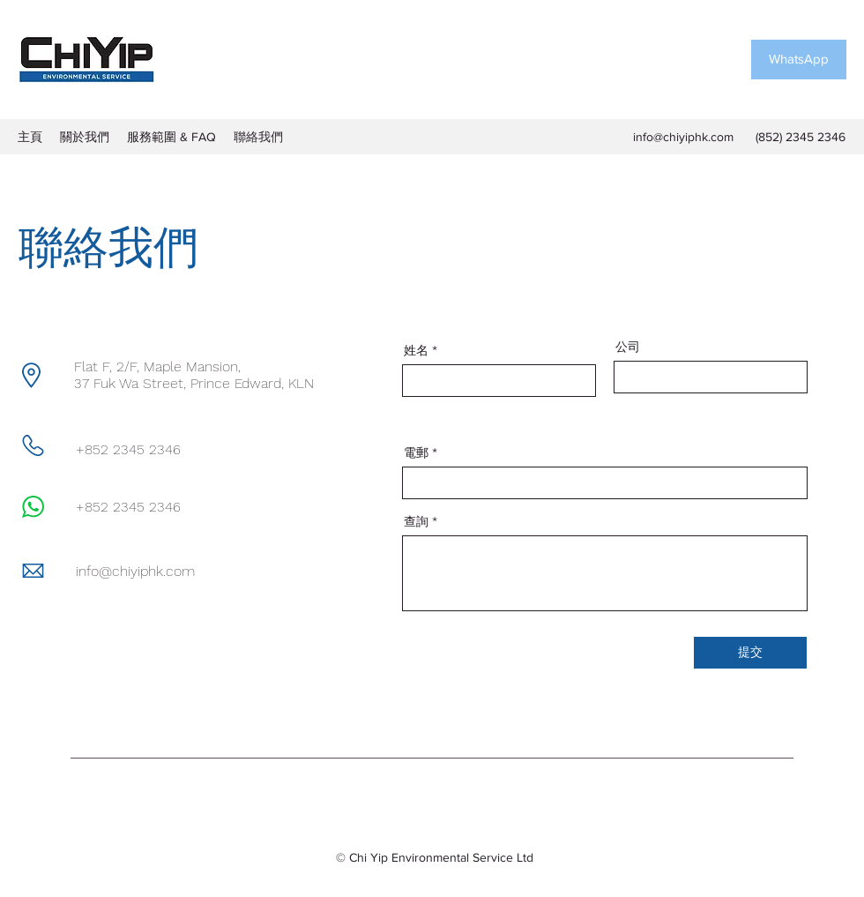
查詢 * (420, 521)
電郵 (416, 452)
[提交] (750, 653)
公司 (627, 346)
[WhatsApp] (798, 59)
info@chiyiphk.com (683, 137)
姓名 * (420, 350)
